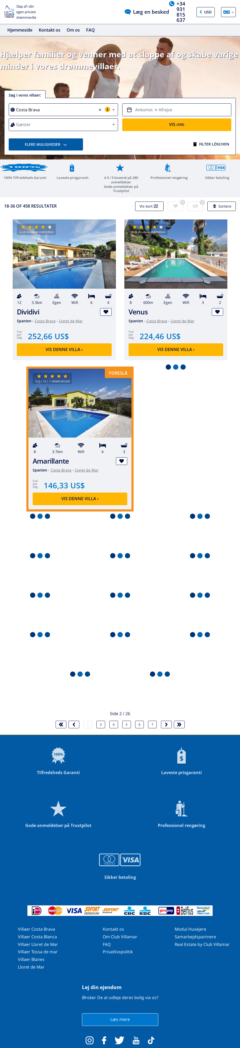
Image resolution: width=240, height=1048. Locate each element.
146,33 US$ (64, 485)
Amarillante (51, 461)
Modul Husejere (190, 929)
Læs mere (120, 1019)
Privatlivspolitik (118, 952)
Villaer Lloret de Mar (38, 944)
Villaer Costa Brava (36, 929)
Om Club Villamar (120, 937)
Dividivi (28, 312)
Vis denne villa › (64, 349)
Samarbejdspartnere (195, 937)
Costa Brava (45, 320)
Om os (73, 30)
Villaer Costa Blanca (37, 937)
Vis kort (149, 206)
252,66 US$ (48, 336)
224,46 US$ (160, 336)
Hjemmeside (19, 30)
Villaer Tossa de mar (38, 952)
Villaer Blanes (31, 959)
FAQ (90, 30)
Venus (138, 312)
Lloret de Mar (71, 320)
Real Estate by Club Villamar (202, 944)
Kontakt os (49, 30)
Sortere (221, 206)
